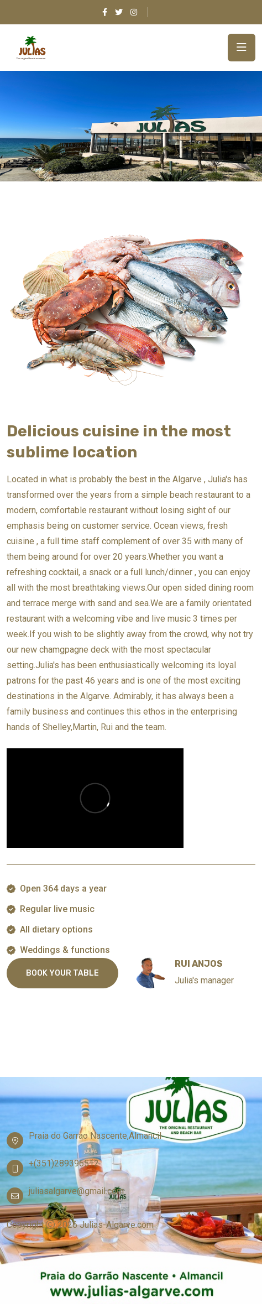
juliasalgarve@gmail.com (76, 1191)
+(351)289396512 (64, 1163)
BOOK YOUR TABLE (62, 973)
